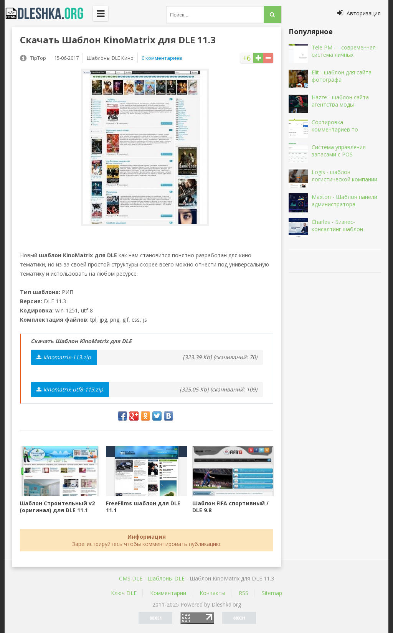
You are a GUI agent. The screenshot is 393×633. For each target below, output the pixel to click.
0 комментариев (162, 57)
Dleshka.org (49, 13)
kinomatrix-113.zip (63, 357)
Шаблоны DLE (166, 578)
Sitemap (272, 593)
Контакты (212, 593)
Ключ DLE (124, 593)
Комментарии (168, 593)
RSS (243, 593)
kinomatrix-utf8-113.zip (69, 389)
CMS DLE (130, 578)
